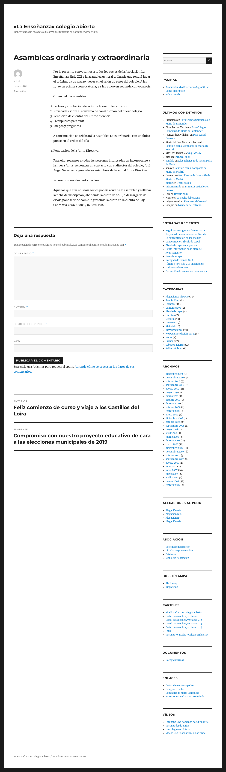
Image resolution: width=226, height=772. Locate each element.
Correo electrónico (30, 324)
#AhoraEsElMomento (178, 267)
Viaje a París (194, 153)
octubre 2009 (173, 407)
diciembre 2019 (174, 373)
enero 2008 (172, 444)
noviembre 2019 (175, 377)
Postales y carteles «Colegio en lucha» (187, 634)
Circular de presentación (179, 550)
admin (17, 81)
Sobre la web (173, 94)
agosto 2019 (172, 388)
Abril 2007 (171, 583)
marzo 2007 (172, 481)
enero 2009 (172, 414)
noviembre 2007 (175, 451)
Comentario (24, 253)
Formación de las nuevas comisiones (186, 271)
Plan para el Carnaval (195, 201)
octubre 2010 (173, 399)
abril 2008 (171, 433)
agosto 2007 (172, 462)
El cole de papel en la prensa (181, 245)
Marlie (169, 182)
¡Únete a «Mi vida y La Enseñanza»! (186, 263)
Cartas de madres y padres (180, 685)
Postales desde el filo (177, 725)
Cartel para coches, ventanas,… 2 (184, 619)
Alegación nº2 (174, 514)
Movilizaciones (174, 330)
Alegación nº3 (173, 517)
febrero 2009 (173, 410)
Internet (170, 322)
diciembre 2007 (174, 447)
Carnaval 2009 (182, 157)
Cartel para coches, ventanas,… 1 (184, 616)
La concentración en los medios (183, 237)
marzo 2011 (172, 396)
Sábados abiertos (175, 344)
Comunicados (173, 307)
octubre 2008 (173, 422)
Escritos (170, 315)
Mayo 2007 (172, 587)
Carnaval (170, 304)
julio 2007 (171, 466)
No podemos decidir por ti (180, 333)
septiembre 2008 (175, 425)
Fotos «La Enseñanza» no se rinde (185, 696)
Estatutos (171, 554)
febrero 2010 (173, 403)
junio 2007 (172, 470)
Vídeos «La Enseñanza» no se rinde (186, 733)
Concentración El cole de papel (183, 241)
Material (170, 326)
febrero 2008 (173, 440)
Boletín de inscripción (178, 546)
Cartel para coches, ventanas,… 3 (184, 623)
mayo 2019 (172, 392)
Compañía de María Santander (182, 692)
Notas (169, 337)
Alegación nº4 (174, 521)
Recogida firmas (175, 660)
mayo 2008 (172, 429)
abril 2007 (171, 477)
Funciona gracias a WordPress (70, 756)
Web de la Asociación (177, 558)
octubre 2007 (173, 455)
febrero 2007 (173, 485)
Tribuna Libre (173, 348)
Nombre (21, 306)
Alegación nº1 (173, 510)
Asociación (20, 91)
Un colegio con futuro (178, 729)
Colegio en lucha (175, 689)
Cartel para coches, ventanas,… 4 (184, 627)
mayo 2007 (172, 473)
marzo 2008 (172, 436)
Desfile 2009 (184, 182)
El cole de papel (174, 311)
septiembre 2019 (175, 385)
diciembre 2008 (174, 418)
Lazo (168, 631)
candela (170, 160)
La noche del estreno (188, 197)
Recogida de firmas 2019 (179, 260)
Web (17, 341)
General (170, 318)
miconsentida (173, 186)
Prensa (169, 341)
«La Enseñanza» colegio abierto (54, 26)
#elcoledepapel (174, 256)
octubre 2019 (173, 381)
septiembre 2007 (175, 459)
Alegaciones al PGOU (177, 296)
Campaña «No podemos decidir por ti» (187, 722)
